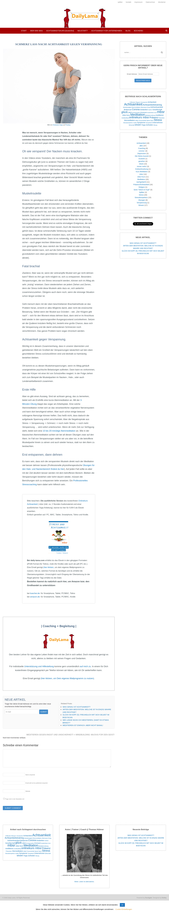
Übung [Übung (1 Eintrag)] (155, 125)
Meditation (141, 179)
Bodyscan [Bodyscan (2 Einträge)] (128, 110)
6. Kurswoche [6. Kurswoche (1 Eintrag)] (143, 102)
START (24, 31)
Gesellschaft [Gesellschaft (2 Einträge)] (157, 110)
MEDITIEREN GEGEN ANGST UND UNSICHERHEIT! (50, 735)
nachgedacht (141, 182)
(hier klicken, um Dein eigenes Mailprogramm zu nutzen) (67, 678)
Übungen (141, 200)
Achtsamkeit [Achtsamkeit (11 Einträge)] (133, 104)
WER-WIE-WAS (36, 31)
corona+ (142, 151)
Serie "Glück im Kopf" (142, 190)
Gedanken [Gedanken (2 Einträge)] (144, 110)
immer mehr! (141, 166)
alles (141, 146)
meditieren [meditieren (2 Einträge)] (160, 115)
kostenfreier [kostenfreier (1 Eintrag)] (150, 112)
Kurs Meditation (142, 172)
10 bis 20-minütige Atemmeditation (59, 431)
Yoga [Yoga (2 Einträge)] (143, 125)
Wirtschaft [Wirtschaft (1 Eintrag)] (131, 125)
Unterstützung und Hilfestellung (39, 666)
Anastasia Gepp (58, 125)
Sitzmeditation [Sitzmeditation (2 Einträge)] (129, 120)
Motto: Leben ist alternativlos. (84, 881)
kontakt (128, 2)
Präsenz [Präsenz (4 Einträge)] (154, 117)
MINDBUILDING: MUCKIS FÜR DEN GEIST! (95, 735)
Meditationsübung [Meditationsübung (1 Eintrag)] (150, 115)
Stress (141, 195)
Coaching (141, 148)
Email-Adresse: (143, 74)
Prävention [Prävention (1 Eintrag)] (162, 118)
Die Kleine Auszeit (141, 156)
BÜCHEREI (138, 31)
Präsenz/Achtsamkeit (141, 184)
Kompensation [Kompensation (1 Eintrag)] (136, 112)
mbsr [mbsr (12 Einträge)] (161, 112)
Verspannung (142, 203)
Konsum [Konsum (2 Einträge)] (144, 112)
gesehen (141, 161)
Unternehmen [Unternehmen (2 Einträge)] (157, 122)
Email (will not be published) (36, 783)
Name (30, 774)
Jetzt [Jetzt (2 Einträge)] (130, 112)
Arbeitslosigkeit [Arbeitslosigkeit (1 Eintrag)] (127, 107)
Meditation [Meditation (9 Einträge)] (137, 114)
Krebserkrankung (141, 169)
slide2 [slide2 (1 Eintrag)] (137, 120)
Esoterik (142, 159)
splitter (120, 2)
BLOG (128, 31)
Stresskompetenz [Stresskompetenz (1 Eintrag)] (128, 122)
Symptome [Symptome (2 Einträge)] (141, 122)
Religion (142, 187)
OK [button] (122, 905)
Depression (141, 153)
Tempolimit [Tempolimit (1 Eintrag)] (149, 122)
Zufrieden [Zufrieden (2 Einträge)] (149, 125)
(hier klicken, (48, 567)
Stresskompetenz (141, 197)
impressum (138, 2)
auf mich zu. (85, 666)
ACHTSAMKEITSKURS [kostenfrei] (60, 31)
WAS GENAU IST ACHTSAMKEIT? (143, 243)
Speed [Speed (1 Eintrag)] (148, 120)
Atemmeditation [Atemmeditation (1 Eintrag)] (136, 107)
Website (27, 791)
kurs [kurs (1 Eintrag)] (155, 112)
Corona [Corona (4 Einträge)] (136, 109)
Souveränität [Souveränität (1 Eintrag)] (142, 120)
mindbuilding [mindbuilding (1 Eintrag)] (125, 118)
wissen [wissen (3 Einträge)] (138, 125)
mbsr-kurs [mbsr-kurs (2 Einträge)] (126, 115)
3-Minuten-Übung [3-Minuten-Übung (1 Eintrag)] (134, 102)
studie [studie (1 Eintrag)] (135, 122)
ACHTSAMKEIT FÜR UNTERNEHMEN (106, 31)
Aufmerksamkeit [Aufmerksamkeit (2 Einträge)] (156, 107)
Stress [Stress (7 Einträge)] (158, 119)
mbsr (141, 174)
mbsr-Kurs (141, 177)
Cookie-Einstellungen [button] (123, 909)
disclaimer (162, 2)
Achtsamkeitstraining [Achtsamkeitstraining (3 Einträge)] (152, 105)
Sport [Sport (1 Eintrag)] (151, 120)
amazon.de (35, 597)
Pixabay (68, 125)
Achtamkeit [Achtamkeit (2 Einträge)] (152, 102)
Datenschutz (150, 2)
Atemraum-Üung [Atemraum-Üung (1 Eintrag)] (145, 107)
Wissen (141, 205)
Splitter (141, 192)
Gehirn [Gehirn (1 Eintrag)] (150, 109)
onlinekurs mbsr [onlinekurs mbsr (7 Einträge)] (139, 117)
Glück (141, 164)
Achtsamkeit (141, 143)
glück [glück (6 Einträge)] (124, 112)
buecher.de (35, 593)
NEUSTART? (82, 31)
